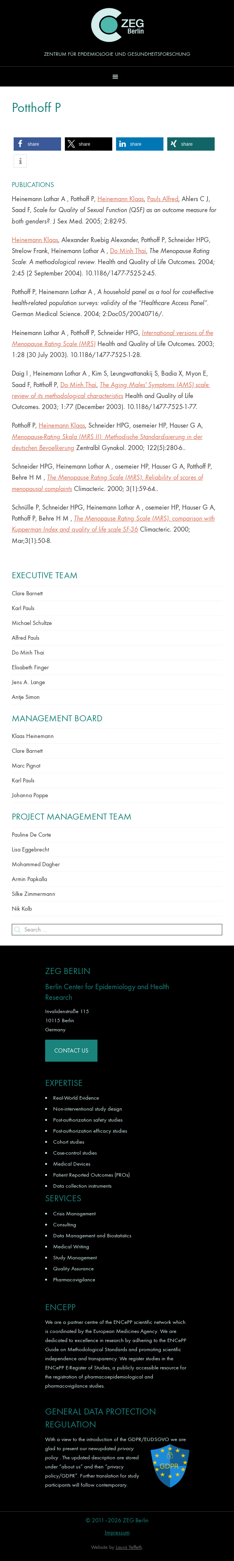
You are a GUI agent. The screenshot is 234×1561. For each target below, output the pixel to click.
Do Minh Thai (128, 251)
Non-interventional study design (87, 1108)
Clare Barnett (27, 593)
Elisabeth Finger (30, 667)
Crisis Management (74, 1213)
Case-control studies (75, 1152)
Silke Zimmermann (33, 893)
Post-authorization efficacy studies (90, 1130)
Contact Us (71, 1050)
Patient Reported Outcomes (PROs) (91, 1174)
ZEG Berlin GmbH (117, 25)
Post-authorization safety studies (87, 1119)
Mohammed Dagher (36, 864)
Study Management (75, 1257)
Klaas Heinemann (33, 736)
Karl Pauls (23, 608)
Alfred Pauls (25, 637)
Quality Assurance (73, 1268)
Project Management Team (72, 816)
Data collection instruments (82, 1185)
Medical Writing (71, 1246)
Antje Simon (26, 696)
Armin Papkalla (29, 879)
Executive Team (45, 575)
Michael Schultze (32, 622)
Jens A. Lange (28, 682)
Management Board (57, 718)
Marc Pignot (26, 765)
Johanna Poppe (30, 795)
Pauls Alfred (162, 199)
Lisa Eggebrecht (30, 849)
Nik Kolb (22, 908)
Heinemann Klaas (120, 199)
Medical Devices (71, 1163)
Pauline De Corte (31, 834)
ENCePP (122, 1322)
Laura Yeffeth (129, 1547)
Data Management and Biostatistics (92, 1235)
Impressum (117, 1532)
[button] (117, 76)
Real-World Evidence (76, 1097)
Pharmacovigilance (74, 1279)
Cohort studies (68, 1141)
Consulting (64, 1224)
